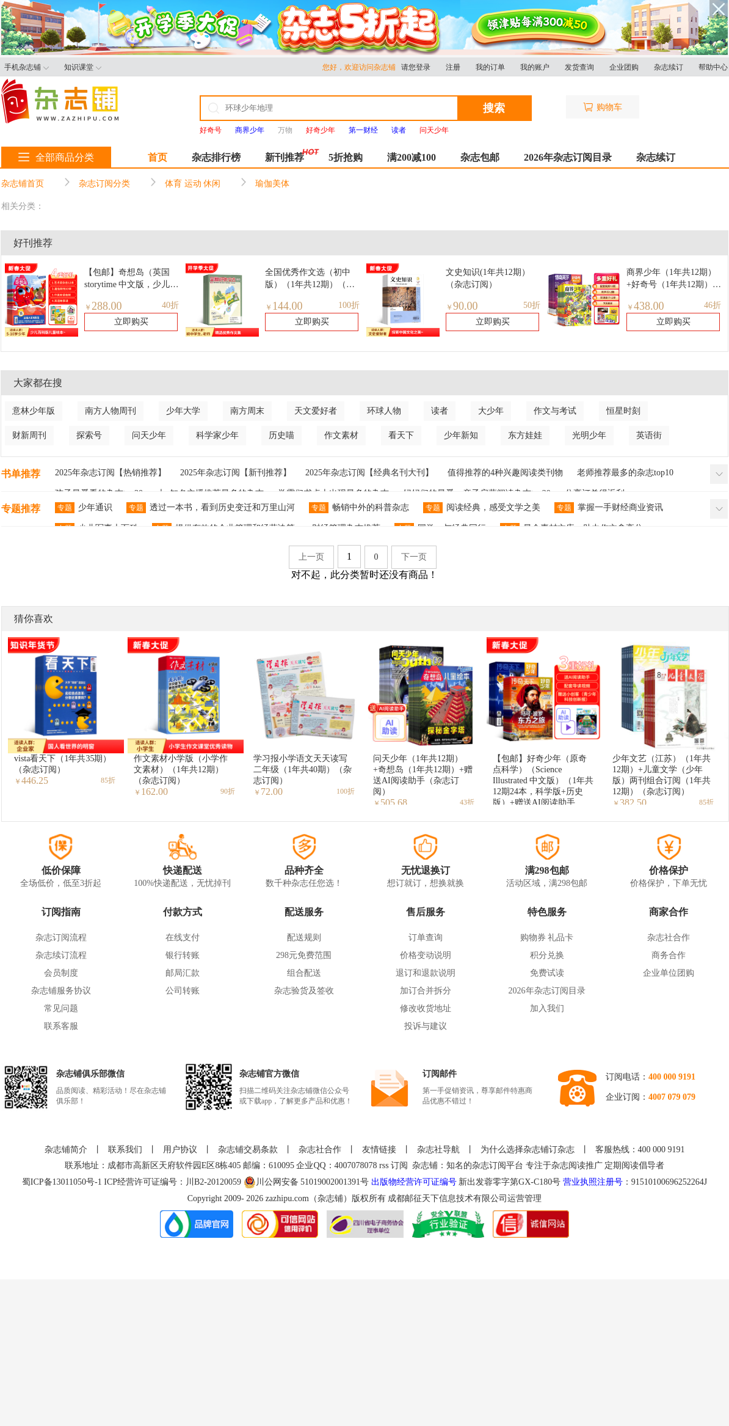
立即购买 (131, 321)
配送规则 (304, 937)
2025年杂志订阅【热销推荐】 (110, 472)
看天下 (401, 435)
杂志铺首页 (22, 183)
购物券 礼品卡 (547, 937)
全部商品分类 (56, 157)
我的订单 (490, 67)
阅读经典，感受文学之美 (481, 507)
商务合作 (668, 955)
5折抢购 (345, 157)
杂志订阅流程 (61, 937)
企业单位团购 (668, 973)
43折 (467, 802)
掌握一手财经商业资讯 (608, 507)
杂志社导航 (438, 1149)
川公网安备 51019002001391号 (306, 1182)
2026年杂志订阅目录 (568, 157)
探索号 (89, 435)
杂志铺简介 (66, 1149)
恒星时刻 (623, 410)
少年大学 (183, 410)
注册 (453, 67)
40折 (170, 305)
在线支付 (182, 937)
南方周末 (247, 410)
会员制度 (61, 973)
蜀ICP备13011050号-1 (63, 1182)
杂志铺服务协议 (61, 990)
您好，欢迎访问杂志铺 (361, 67)
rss (384, 1165)
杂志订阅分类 (104, 183)
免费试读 (547, 973)
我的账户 (534, 67)
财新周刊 (29, 435)
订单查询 (425, 937)
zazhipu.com (287, 1198)
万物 (285, 130)
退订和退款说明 (425, 973)
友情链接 (379, 1149)
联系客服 (61, 1026)
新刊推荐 (284, 157)
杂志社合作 (668, 937)
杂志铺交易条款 (248, 1149)
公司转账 (182, 990)
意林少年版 (33, 410)
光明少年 (589, 435)
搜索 (494, 108)
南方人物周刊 (110, 410)
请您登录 (415, 67)
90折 (227, 791)
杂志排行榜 (216, 157)
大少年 (491, 410)
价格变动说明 (425, 955)
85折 (108, 780)
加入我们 (547, 1008)
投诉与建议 (425, 1026)
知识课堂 (82, 67)
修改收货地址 (425, 1008)
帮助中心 (713, 67)
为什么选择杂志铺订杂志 (528, 1149)
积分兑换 (547, 955)
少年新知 (461, 435)
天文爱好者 (315, 410)
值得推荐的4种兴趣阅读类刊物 (505, 472)
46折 (712, 305)
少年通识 (83, 507)
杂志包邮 (479, 157)
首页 (157, 157)
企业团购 (624, 67)
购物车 (602, 107)
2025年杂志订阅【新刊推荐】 (235, 472)
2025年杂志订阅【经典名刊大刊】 (369, 472)
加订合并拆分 (425, 990)
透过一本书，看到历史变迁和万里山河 (210, 507)
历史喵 (281, 435)
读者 (439, 410)
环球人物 (384, 410)
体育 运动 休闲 (192, 183)
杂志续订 (668, 67)
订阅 (399, 1165)
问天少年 (149, 435)
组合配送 (304, 973)
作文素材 (341, 435)
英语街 (649, 435)
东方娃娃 (525, 435)
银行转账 (182, 955)
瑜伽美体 (272, 183)
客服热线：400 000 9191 (640, 1149)
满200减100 (411, 157)
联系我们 (125, 1149)
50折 (531, 305)
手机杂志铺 (26, 67)
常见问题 (61, 1008)
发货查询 (579, 67)
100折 (349, 305)
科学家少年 (217, 435)
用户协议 (180, 1149)
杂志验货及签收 (304, 990)
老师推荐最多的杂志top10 (625, 472)
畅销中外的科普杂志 (359, 507)
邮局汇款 (182, 973)
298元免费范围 (304, 955)
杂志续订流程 (61, 955)
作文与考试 (555, 410)
